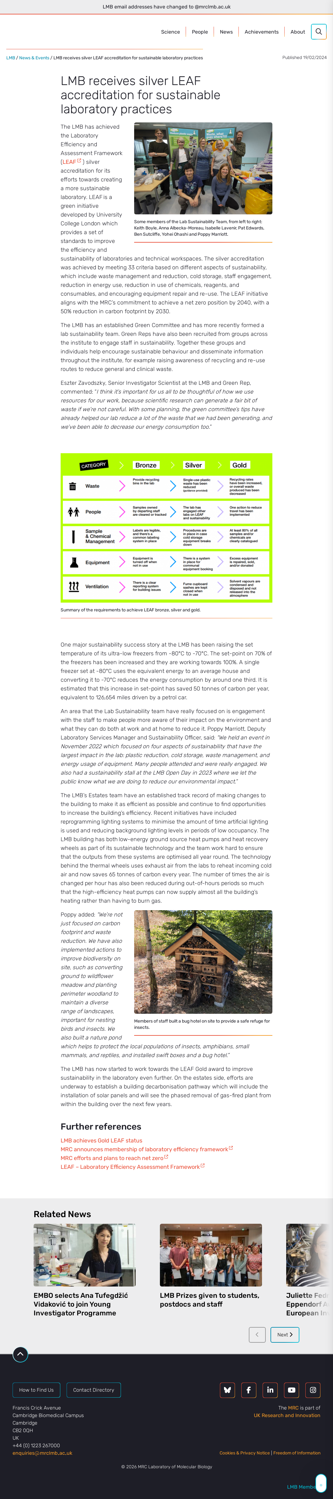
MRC (293, 1408)
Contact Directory (93, 1390)
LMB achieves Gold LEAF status (101, 1140)
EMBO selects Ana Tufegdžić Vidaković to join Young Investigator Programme (81, 1304)
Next (284, 1335)
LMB (10, 58)
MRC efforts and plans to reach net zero (112, 1158)
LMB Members (303, 1487)
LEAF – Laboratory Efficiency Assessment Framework (130, 1166)
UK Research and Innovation (287, 1415)
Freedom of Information (296, 1453)
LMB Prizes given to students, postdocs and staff (209, 1299)
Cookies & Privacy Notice (245, 1453)
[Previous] (257, 1335)
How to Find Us (36, 1390)
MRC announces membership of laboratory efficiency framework (144, 1149)
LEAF (69, 161)
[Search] (319, 31)
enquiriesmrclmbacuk (42, 1453)
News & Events (34, 58)
